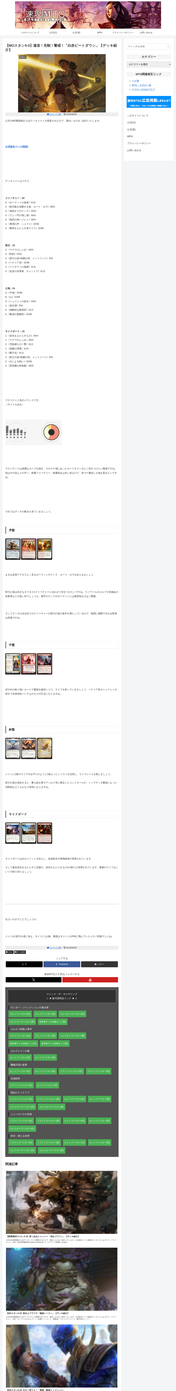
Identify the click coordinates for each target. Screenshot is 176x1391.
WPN (130, 136)
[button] (99, 964)
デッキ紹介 (20, 952)
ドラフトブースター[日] (71, 1071)
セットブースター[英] (45, 1057)
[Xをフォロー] (59, 979)
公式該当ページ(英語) (16, 146)
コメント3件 (54, 114)
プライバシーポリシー (139, 143)
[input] (149, 46)
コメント (11, 1279)
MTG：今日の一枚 (141, 85)
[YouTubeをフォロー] (65, 979)
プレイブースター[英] (45, 1014)
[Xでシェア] (24, 964)
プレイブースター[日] (20, 1014)
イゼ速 (135, 80)
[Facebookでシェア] (61, 964)
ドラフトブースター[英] (98, 1071)
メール (8, 1323)
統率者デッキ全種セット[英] (52, 1021)
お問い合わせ (134, 150)
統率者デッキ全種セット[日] (23, 1043)
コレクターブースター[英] (22, 1021)
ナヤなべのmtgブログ (143, 89)
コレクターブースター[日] (72, 1014)
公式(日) (131, 122)
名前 (7, 1313)
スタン (9, 952)
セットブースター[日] (20, 1057)
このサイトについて (138, 115)
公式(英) (131, 129)
